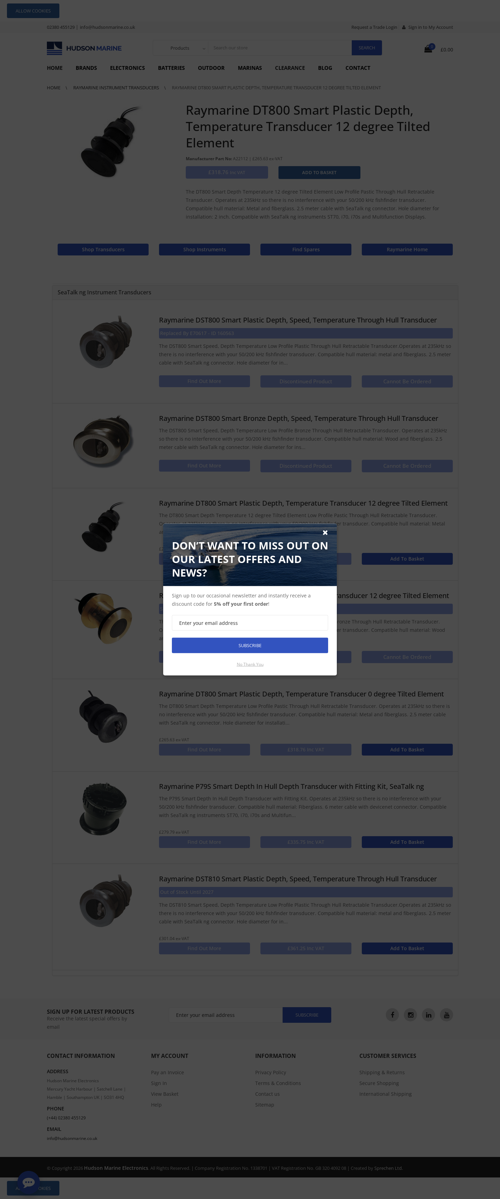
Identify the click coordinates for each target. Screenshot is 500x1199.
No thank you (250, 664)
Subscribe (250, 645)
